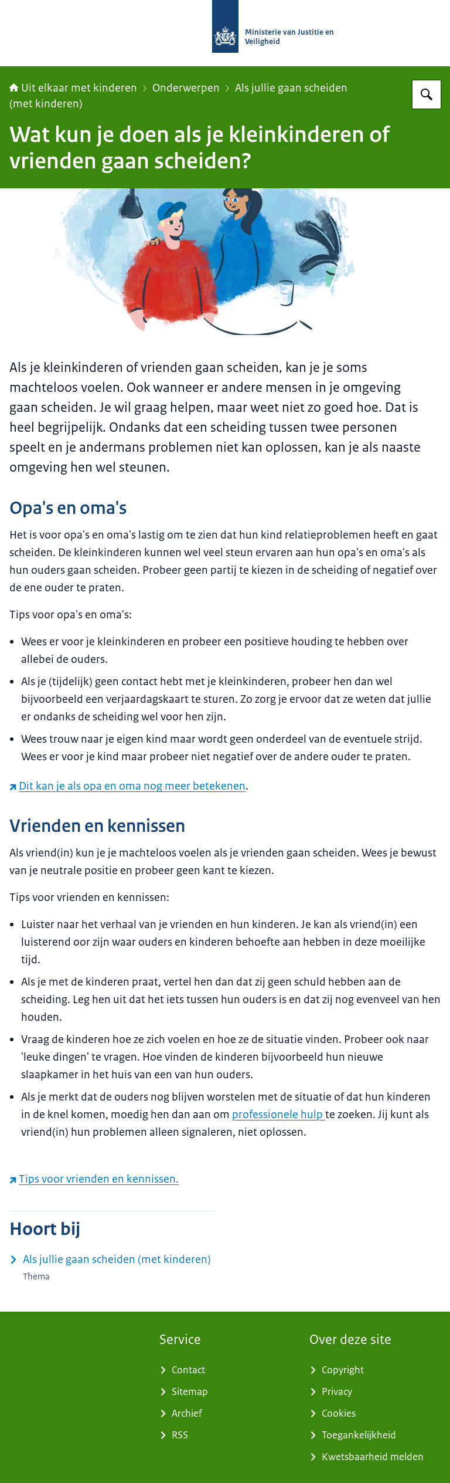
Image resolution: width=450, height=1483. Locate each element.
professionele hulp (278, 1115)
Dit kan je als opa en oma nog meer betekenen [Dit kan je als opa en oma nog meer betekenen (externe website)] (127, 786)
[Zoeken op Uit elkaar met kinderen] (426, 94)
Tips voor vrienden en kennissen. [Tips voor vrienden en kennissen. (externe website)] (94, 1179)
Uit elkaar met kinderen (73, 88)
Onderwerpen (186, 88)
